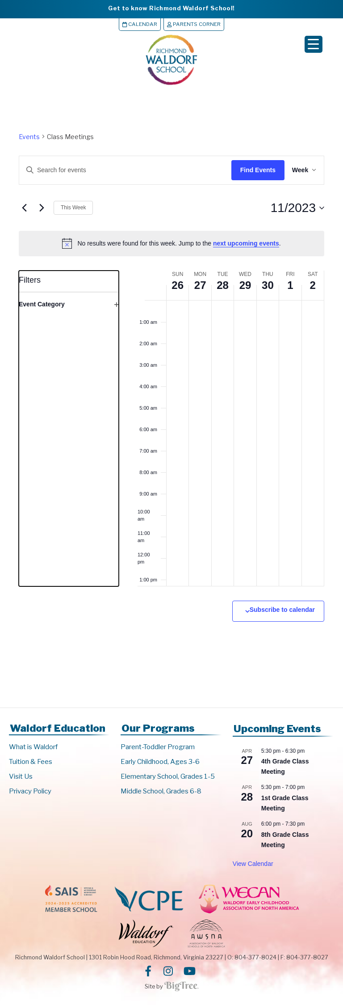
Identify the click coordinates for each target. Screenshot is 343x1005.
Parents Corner (194, 24)
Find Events (251, 170)
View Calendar (253, 863)
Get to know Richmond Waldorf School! (171, 8)
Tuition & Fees (30, 762)
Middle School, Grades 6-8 (161, 792)
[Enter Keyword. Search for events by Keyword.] (118, 170)
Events (29, 136)
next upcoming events (246, 243)
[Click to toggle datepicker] (297, 208)
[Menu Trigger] (313, 44)
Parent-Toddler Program (158, 747)
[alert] (171, 243)
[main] (171, 398)
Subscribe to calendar (282, 609)
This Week (73, 207)
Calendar (139, 24)
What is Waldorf (33, 747)
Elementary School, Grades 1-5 (168, 777)
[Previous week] (24, 208)
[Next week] (41, 208)
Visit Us (21, 777)
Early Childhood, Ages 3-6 (160, 762)
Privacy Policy (30, 792)
